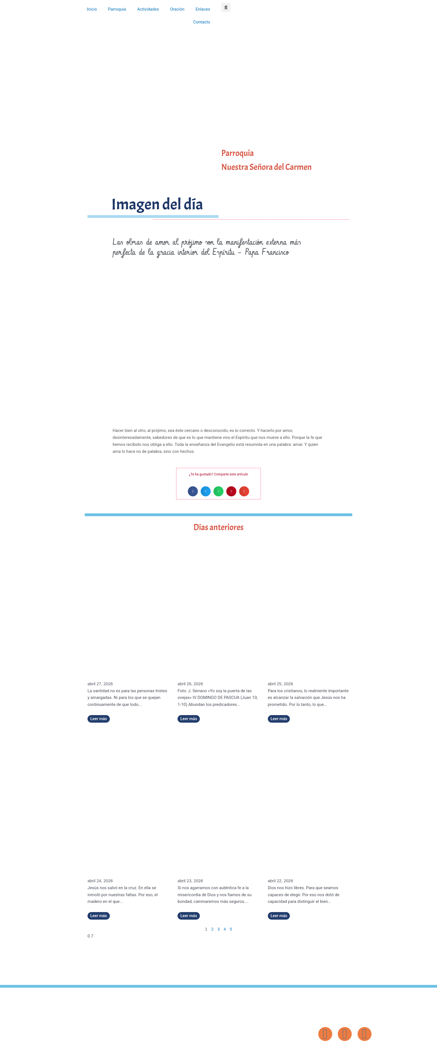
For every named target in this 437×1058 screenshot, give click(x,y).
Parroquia (117, 9)
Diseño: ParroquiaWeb (357, 1051)
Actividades (148, 9)
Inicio (92, 9)
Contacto (201, 22)
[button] (225, 7)
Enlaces (203, 9)
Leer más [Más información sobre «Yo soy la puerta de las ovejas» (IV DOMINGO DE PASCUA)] (189, 718)
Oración (177, 9)
